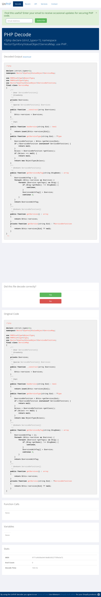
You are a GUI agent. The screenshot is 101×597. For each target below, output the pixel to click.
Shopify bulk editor (67, 594)
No (50, 301)
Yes (50, 295)
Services (44, 4)
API (35, 4)
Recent (27, 4)
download (27, 57)
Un (6, 4)
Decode (18, 4)
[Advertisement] (24, 264)
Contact (54, 4)
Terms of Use (42, 594)
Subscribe (41, 20)
